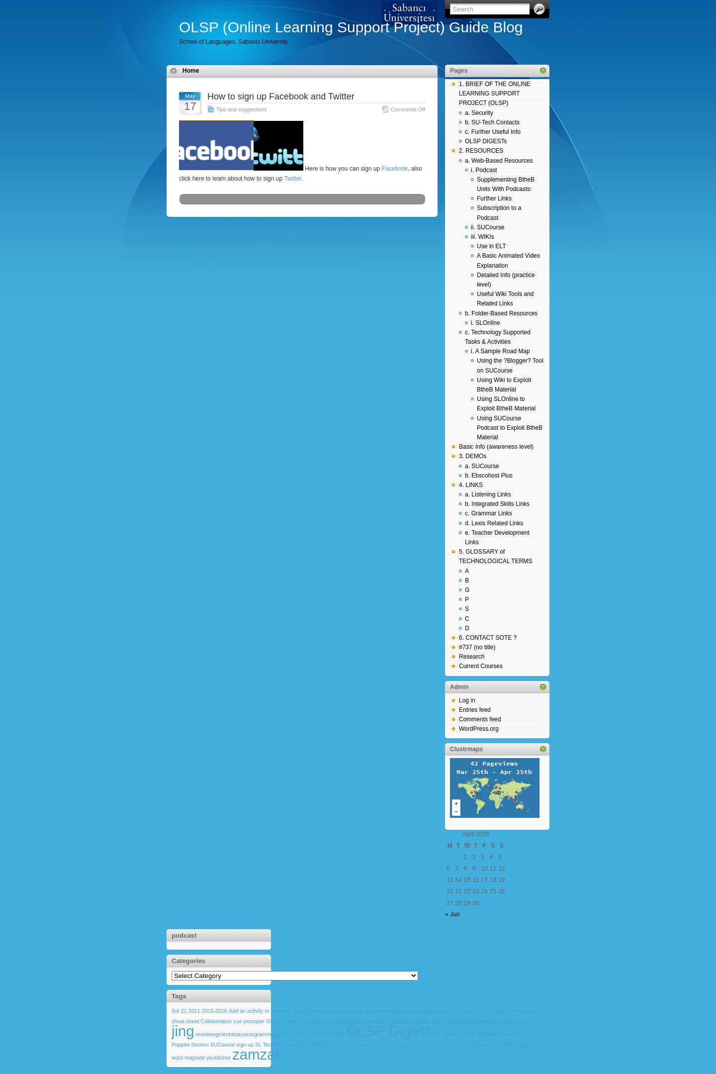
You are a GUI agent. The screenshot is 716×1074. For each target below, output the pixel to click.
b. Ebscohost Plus (489, 475)
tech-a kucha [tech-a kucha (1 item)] (398, 1045)
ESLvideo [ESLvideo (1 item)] (323, 1021)
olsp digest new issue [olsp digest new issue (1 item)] (503, 1034)
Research (471, 656)
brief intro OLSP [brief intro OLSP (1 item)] (470, 1011)
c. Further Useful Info (493, 131)
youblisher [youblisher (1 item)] (218, 1058)
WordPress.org (479, 728)
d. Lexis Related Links (494, 523)
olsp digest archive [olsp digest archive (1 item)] (454, 1034)
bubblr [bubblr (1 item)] (497, 1011)
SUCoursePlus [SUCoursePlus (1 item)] (364, 1045)
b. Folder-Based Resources (501, 313)
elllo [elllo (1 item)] (305, 1021)
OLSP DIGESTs (486, 141)
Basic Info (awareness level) (496, 446)
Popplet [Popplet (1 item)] (180, 1045)
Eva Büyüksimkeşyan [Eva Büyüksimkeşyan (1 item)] (361, 1021)
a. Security (479, 112)
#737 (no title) (477, 647)
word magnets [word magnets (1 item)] (188, 1058)
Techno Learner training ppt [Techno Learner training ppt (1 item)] (466, 1045)
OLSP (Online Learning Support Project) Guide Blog (351, 27)
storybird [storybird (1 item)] (311, 1045)
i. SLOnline (485, 322)
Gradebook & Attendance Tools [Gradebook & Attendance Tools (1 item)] (478, 1021)
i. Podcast (484, 170)
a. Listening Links (488, 494)
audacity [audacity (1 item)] (333, 1011)
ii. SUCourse (487, 227)
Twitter (292, 178)
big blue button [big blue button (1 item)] (432, 1011)
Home (190, 70)
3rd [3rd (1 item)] (175, 1011)
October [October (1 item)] (335, 1034)
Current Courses (481, 666)
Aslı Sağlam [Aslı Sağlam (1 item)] (307, 1011)
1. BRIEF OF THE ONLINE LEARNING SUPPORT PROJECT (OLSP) (495, 93)
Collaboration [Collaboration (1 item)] (216, 1021)
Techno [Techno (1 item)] (423, 1045)
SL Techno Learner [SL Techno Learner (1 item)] (277, 1045)
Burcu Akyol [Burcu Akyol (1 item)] (521, 1011)
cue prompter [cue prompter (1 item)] (249, 1021)
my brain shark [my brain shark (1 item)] (306, 1034)
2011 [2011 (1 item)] (194, 1011)
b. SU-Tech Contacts (492, 122)
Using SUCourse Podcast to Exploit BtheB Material (509, 428)
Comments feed (480, 719)
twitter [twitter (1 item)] (507, 1045)
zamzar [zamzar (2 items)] (256, 1054)
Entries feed (475, 709)
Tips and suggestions (241, 109)
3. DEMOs (472, 456)
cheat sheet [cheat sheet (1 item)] (185, 1021)
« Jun (452, 914)
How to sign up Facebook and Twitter (281, 96)
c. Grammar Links (488, 513)
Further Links (494, 198)
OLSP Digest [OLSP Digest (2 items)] (389, 1031)
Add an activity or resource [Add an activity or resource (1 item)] (260, 1011)
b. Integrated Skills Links (497, 503)
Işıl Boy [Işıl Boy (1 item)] (525, 1021)
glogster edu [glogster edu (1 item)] (426, 1021)
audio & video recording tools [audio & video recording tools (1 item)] (379, 1011)
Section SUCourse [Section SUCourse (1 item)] (213, 1045)
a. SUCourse (482, 466)
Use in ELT (491, 246)
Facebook (394, 168)
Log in (467, 700)
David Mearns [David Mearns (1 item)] (283, 1021)
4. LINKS (471, 485)
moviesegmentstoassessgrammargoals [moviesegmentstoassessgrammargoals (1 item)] (242, 1034)
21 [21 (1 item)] (184, 1011)
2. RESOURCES (481, 150)
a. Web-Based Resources (499, 160)
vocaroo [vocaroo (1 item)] (525, 1045)
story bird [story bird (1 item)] (334, 1045)
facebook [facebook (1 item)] (399, 1021)
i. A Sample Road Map (500, 351)
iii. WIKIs (482, 236)
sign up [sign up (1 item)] (245, 1045)
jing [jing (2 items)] (183, 1031)
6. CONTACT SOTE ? (488, 637)
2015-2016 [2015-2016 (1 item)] (214, 1011)
